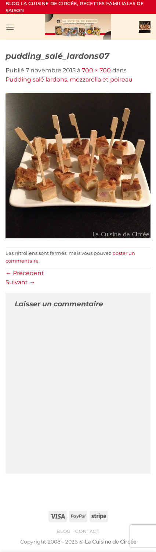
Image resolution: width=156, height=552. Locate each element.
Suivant (20, 282)
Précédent (25, 273)
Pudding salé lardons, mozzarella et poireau (69, 79)
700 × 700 (96, 70)
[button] (10, 27)
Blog (63, 531)
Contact (87, 531)
